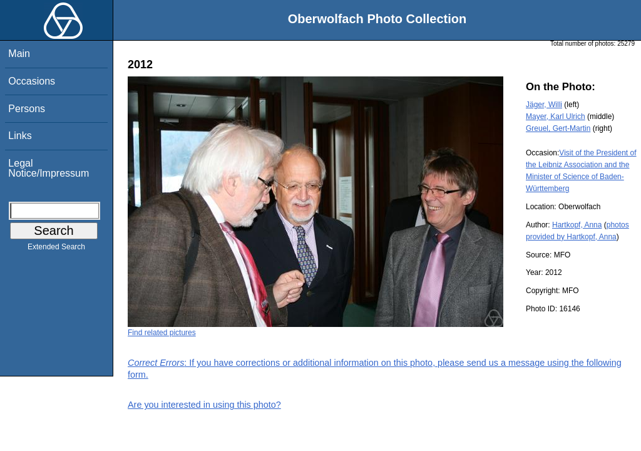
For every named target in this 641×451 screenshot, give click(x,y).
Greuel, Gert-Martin (558, 128)
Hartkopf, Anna (577, 224)
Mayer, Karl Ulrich (555, 116)
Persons (26, 108)
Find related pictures (162, 332)
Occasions (31, 81)
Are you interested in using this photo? (204, 405)
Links (19, 135)
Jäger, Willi (544, 104)
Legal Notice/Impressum (48, 168)
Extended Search (56, 249)
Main (19, 53)
